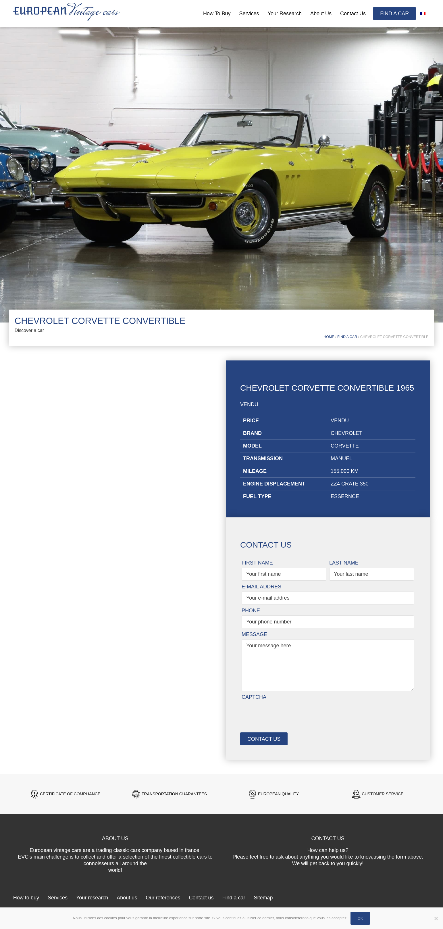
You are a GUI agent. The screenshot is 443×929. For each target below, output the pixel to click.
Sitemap (263, 898)
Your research (285, 13)
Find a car (394, 13)
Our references (163, 898)
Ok (360, 918)
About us (321, 13)
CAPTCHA (254, 697)
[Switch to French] (423, 13)
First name (257, 563)
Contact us (353, 13)
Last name (344, 563)
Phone (251, 610)
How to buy (217, 13)
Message (254, 634)
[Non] (436, 921)
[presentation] (285, 713)
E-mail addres (261, 587)
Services (249, 13)
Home (328, 337)
